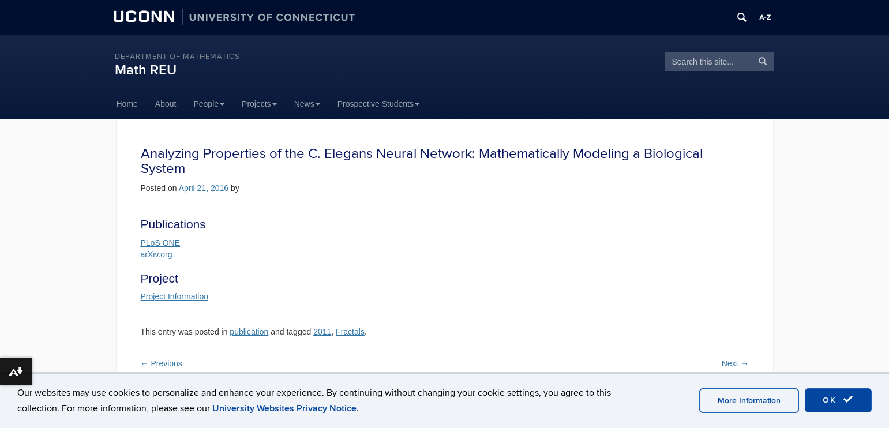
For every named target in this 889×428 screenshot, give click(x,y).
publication (249, 331)
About (166, 103)
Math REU (146, 70)
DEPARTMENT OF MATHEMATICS (177, 56)
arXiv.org (156, 254)
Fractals (350, 331)
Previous (161, 363)
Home (127, 103)
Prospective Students (378, 103)
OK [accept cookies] (838, 400)
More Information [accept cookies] (749, 401)
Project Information (175, 296)
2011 (322, 331)
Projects (259, 103)
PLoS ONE (160, 242)
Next (735, 363)
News (307, 103)
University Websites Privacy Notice (284, 408)
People (208, 103)
